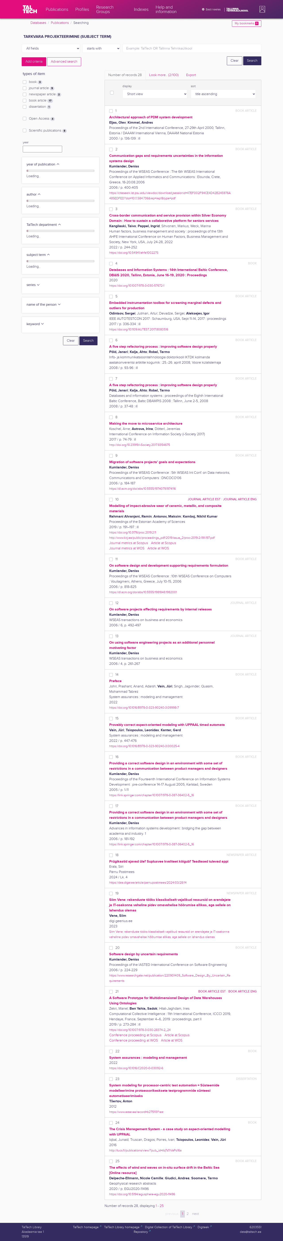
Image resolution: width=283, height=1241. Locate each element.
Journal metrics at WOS (126, 548)
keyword (35, 324)
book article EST (212, 991)
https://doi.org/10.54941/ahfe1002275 (133, 253)
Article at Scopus (163, 543)
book (35, 82)
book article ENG (242, 991)
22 (117, 1051)
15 (117, 718)
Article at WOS (158, 548)
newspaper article (45, 94)
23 (117, 1079)
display (127, 86)
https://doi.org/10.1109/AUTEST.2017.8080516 (138, 329)
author (34, 194)
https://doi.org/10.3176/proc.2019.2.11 (132, 532)
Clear (235, 61)
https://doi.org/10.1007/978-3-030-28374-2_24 (140, 1030)
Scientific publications (48, 131)
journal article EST (204, 499)
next (195, 1214)
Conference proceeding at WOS (133, 1040)
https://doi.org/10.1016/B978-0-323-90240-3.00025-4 (144, 746)
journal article (41, 88)
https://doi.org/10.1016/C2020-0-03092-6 (136, 1068)
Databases (38, 23)
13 (117, 636)
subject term (38, 255)
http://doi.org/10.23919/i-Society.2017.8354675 (139, 445)
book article (41, 100)
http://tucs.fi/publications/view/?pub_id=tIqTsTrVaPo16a (145, 1150)
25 (117, 1161)
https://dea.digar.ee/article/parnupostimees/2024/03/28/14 (148, 882)
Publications (60, 23)
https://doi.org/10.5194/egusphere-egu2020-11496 (142, 1194)
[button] (261, 9)
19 (117, 893)
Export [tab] (191, 75)
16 (117, 757)
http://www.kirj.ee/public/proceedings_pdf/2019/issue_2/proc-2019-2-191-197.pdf (162, 538)
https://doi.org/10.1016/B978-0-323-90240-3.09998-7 (144, 708)
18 (117, 855)
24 (117, 1123)
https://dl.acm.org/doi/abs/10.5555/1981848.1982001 (143, 592)
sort (193, 86)
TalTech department (44, 225)
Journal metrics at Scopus (128, 543)
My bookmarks (246, 23)
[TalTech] (30, 9)
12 (117, 603)
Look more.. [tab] (164, 75)
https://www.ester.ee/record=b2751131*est (136, 1112)
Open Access (42, 119)
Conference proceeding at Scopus (135, 1035)
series (33, 285)
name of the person (44, 305)
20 (117, 948)
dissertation (40, 107)
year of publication (43, 164)
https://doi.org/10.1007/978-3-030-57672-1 (136, 286)
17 (116, 806)
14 (117, 675)
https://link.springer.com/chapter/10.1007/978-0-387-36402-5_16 (151, 795)
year (26, 142)
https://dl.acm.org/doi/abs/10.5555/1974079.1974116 (142, 489)
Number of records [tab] (125, 75)
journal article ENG (240, 499)
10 (117, 499)
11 (116, 559)
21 (117, 992)
